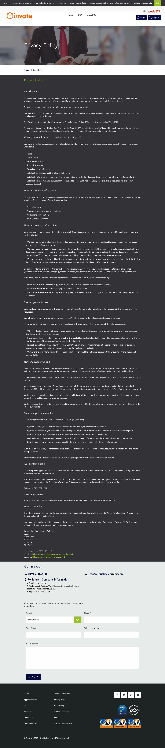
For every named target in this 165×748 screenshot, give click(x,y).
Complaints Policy (31, 723)
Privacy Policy (59, 699)
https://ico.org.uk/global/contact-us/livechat (52, 554)
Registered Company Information (48, 579)
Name (87, 613)
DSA (80, 15)
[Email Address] (53, 635)
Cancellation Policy (61, 711)
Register (155, 17)
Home (70, 15)
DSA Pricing (59, 705)
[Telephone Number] (111, 635)
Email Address (32, 628)
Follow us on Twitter (124, 695)
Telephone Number (92, 628)
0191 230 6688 (37, 574)
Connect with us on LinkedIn (131, 695)
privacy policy (146, 3)
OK (157, 3)
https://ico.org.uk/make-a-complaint (48, 557)
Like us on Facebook (117, 695)
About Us (91, 15)
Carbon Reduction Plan (63, 723)
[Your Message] (82, 658)
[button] (151, 11)
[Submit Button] (33, 677)
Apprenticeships (30, 699)
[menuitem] (70, 15)
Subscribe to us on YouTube (138, 695)
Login (142, 17)
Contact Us (28, 717)
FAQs (56, 717)
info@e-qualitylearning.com (106, 574)
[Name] (111, 619)
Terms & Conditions (62, 693)
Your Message (32, 643)
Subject (29, 613)
